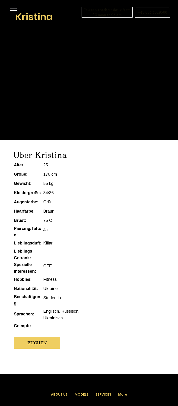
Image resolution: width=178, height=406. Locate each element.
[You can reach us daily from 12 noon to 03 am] (107, 12)
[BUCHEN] (37, 342)
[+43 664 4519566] (152, 12)
